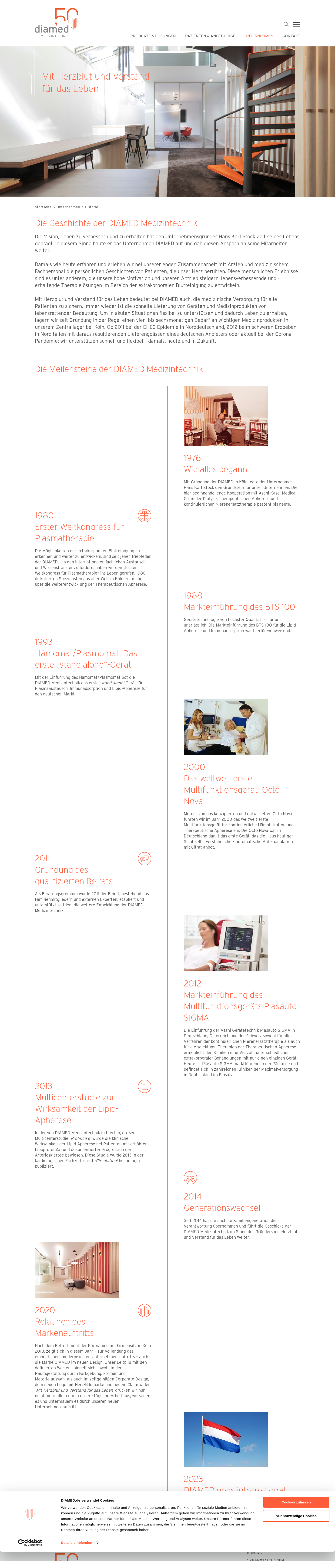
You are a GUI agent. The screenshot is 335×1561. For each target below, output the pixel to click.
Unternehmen (259, 35)
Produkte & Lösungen (153, 35)
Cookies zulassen (296, 1511)
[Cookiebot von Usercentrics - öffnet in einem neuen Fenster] (30, 1551)
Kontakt (291, 35)
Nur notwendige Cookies (296, 1525)
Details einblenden (76, 1552)
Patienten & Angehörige (210, 35)
